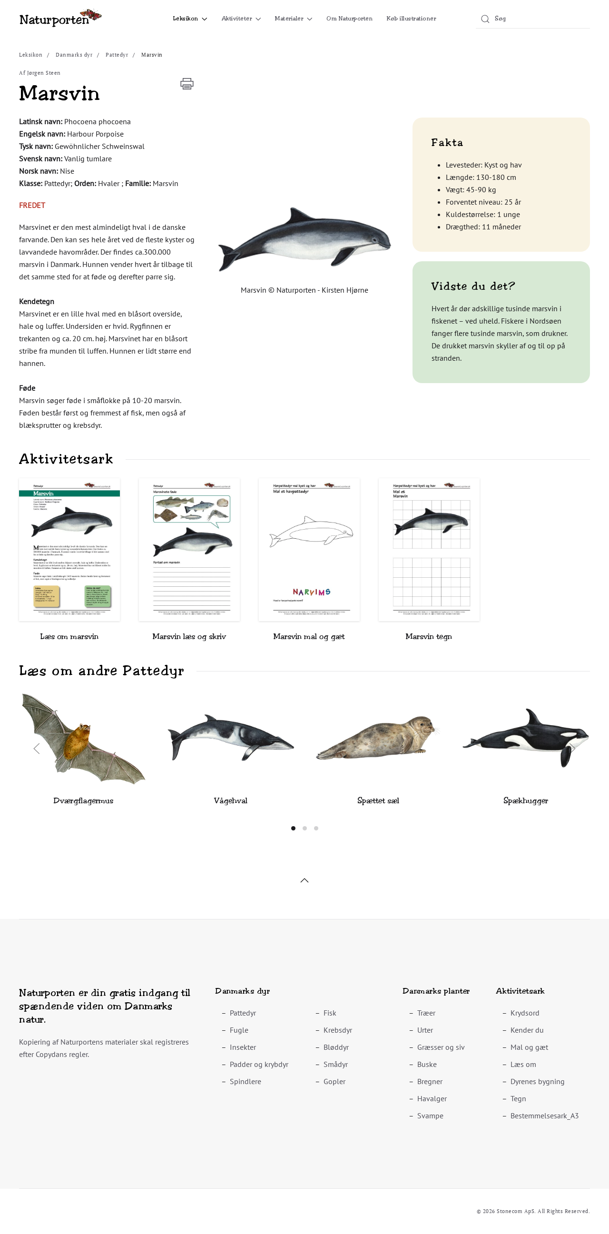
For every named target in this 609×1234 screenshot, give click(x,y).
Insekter (243, 1047)
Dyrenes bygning (538, 1081)
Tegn (518, 1098)
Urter (425, 1030)
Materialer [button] (293, 18)
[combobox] (533, 19)
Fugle (239, 1030)
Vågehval (230, 801)
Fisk (330, 1012)
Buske (427, 1064)
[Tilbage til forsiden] (60, 19)
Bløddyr (336, 1047)
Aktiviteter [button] (241, 18)
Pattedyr (243, 1012)
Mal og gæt (529, 1047)
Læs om (523, 1064)
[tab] (293, 828)
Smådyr (336, 1064)
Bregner (429, 1081)
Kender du (527, 1030)
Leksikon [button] (190, 18)
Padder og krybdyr (259, 1064)
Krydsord (525, 1012)
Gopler (334, 1081)
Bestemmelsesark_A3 (545, 1115)
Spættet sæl (378, 801)
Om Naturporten (349, 18)
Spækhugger (525, 801)
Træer (426, 1012)
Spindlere (245, 1081)
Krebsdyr (338, 1030)
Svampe (430, 1115)
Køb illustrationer (411, 18)
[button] (304, 238)
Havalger (432, 1098)
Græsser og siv (441, 1047)
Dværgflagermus (83, 801)
